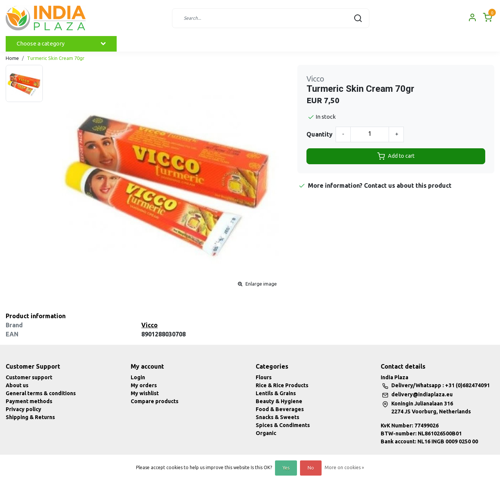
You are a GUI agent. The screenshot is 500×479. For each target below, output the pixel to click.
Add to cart (395, 156)
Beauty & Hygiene (279, 401)
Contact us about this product (408, 185)
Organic (266, 433)
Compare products (154, 401)
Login (138, 377)
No (311, 467)
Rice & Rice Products (282, 385)
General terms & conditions (41, 393)
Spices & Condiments (283, 425)
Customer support (29, 377)
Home (12, 58)
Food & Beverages (280, 409)
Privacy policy (23, 409)
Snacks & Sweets (277, 417)
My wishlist (145, 393)
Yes (286, 467)
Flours (264, 377)
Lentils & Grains (276, 393)
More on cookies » (344, 467)
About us (17, 385)
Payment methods (29, 401)
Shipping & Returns (30, 417)
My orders (144, 385)
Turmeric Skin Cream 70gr (55, 58)
